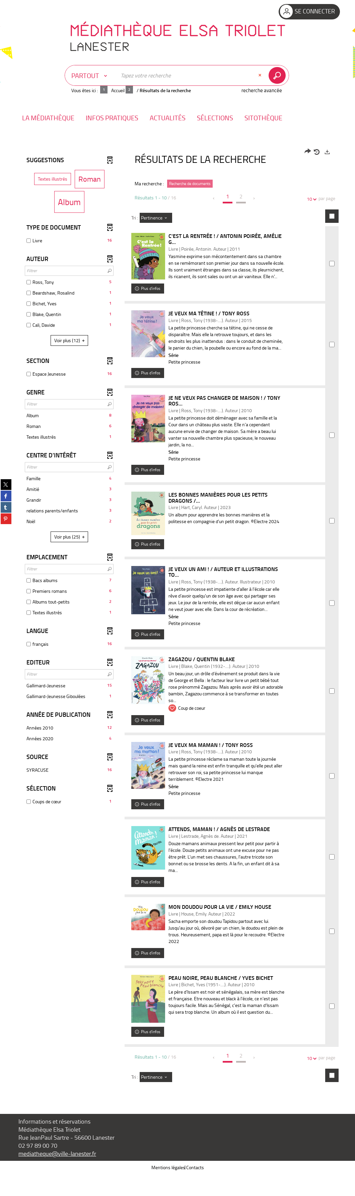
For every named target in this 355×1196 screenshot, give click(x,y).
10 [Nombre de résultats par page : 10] (310, 198)
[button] (48, 118)
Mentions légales (168, 1189)
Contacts (195, 1189)
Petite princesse (187, 374)
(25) (70, 536)
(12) (70, 340)
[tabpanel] (177, 629)
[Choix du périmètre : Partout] (91, 75)
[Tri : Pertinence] (156, 218)
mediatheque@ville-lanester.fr (57, 1175)
